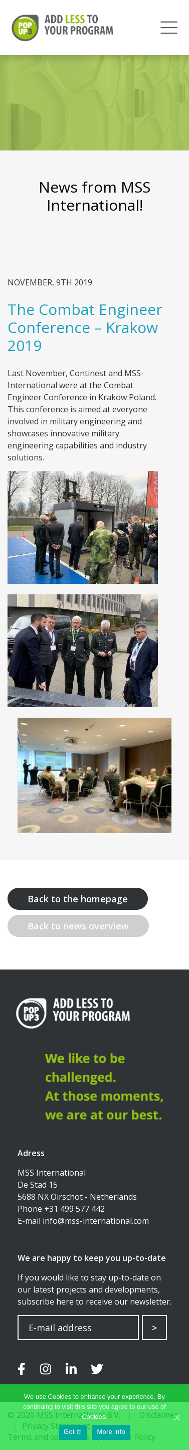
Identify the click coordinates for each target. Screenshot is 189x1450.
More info (111, 1431)
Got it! (73, 1431)
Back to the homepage (78, 899)
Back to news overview (78, 926)
